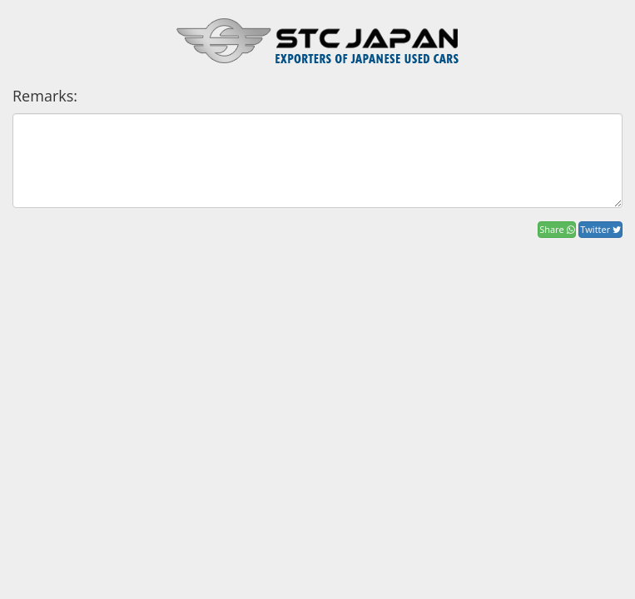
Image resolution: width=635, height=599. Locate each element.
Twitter (600, 229)
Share (556, 229)
